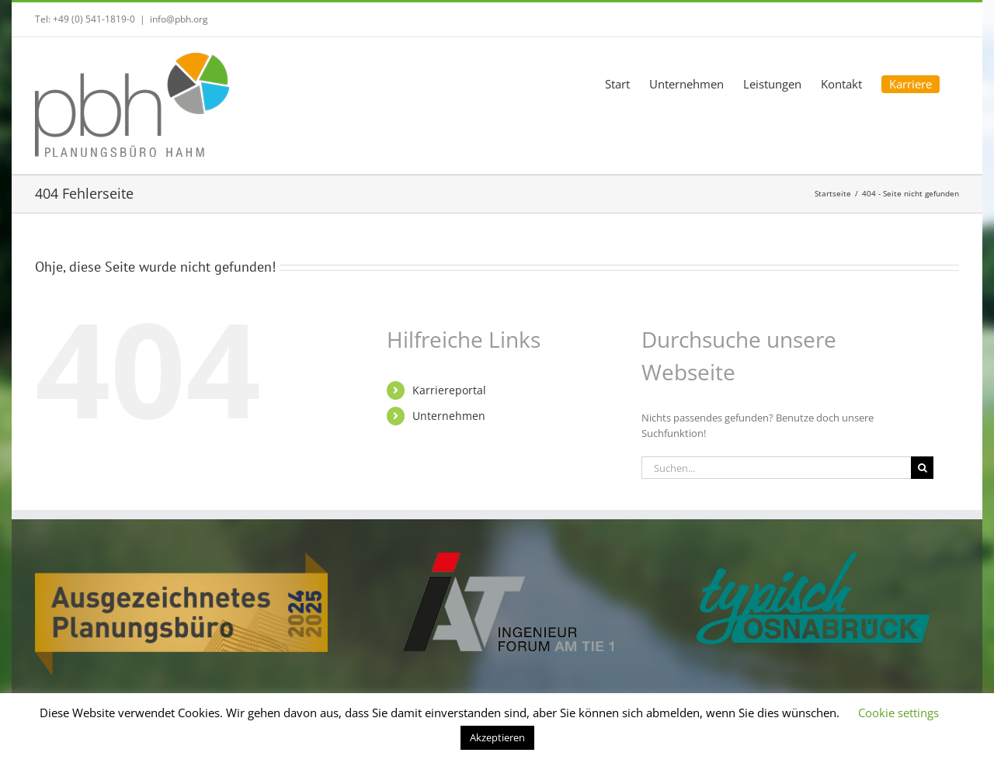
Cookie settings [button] (898, 712)
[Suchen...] (776, 467)
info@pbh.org (179, 19)
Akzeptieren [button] (497, 737)
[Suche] (922, 467)
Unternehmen (448, 415)
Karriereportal (449, 390)
